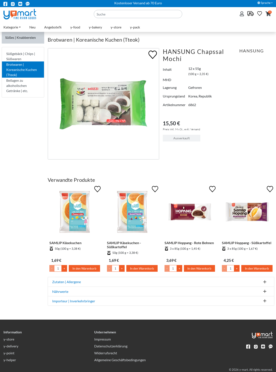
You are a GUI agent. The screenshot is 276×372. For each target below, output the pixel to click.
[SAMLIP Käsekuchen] (75, 213)
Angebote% (53, 27)
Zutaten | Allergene (66, 282)
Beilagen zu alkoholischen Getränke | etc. (17, 85)
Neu (32, 27)
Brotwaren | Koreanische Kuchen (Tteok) (21, 69)
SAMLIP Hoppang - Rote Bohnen (189, 243)
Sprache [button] (264, 3)
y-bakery (95, 27)
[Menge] (58, 268)
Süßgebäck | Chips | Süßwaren (20, 56)
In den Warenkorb (84, 268)
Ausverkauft (181, 138)
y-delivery (10, 346)
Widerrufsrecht (105, 353)
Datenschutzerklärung (110, 346)
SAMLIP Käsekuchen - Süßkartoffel (124, 245)
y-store (116, 27)
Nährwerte (60, 291)
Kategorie (10, 27)
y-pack (135, 27)
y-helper (9, 360)
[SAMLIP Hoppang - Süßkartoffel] (247, 213)
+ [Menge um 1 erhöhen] (64, 268)
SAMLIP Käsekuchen (65, 243)
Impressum (102, 339)
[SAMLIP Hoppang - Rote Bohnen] (190, 213)
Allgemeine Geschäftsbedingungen (120, 360)
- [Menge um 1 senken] (51, 268)
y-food (75, 27)
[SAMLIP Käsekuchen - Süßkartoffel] (132, 213)
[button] (268, 14)
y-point (8, 353)
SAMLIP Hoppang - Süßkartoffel (246, 243)
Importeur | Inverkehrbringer (73, 301)
